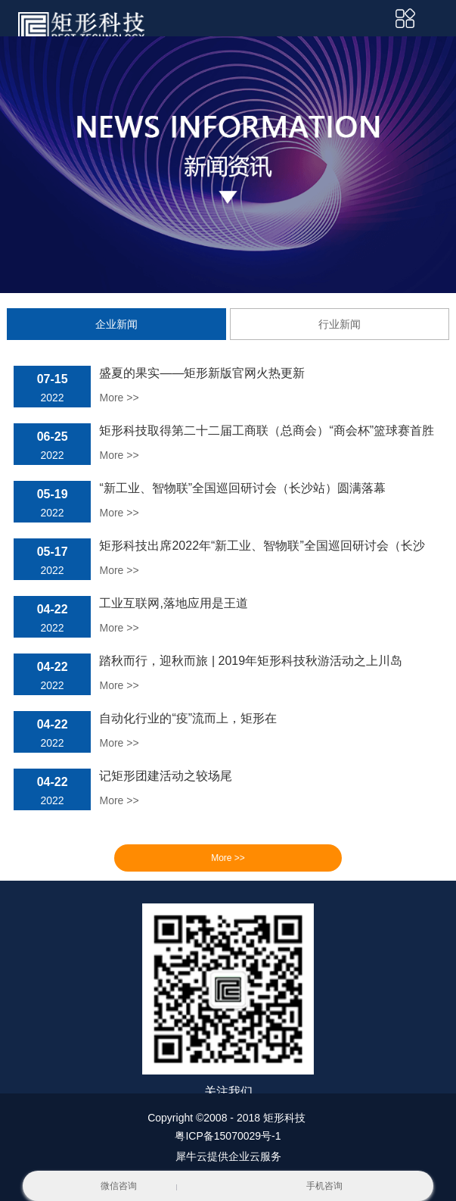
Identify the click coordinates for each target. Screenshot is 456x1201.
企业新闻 (116, 324)
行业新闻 (339, 324)
